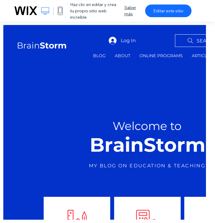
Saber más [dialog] (130, 11)
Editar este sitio (168, 11)
